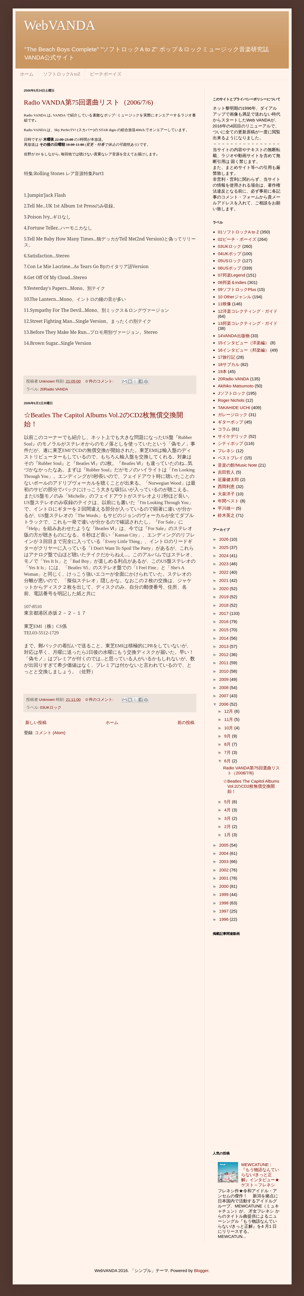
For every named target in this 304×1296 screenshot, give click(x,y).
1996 (224, 919)
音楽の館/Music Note (237, 465)
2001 (224, 878)
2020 (224, 588)
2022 (224, 572)
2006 (224, 704)
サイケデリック (232, 436)
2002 (224, 869)
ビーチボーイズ (105, 74)
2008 (224, 687)
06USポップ (229, 268)
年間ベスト (228, 500)
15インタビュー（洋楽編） (243, 342)
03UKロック (50, 707)
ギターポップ (230, 422)
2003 (224, 861)
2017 (224, 613)
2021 (224, 580)
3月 (228, 818)
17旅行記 (226, 357)
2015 (224, 629)
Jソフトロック (231, 393)
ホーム (27, 74)
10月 (229, 727)
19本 (222, 371)
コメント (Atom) (50, 732)
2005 (224, 845)
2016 (224, 621)
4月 (228, 809)
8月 (228, 744)
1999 (224, 894)
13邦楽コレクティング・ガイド (248, 323)
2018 (224, 605)
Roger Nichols (231, 400)
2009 (224, 679)
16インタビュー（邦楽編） (243, 350)
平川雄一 (226, 508)
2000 (224, 886)
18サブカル (228, 364)
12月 (229, 711)
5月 (228, 801)
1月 (228, 834)
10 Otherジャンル (234, 296)
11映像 (224, 303)
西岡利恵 (226, 486)
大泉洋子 (226, 493)
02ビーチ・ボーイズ (237, 239)
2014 (224, 638)
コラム (224, 429)
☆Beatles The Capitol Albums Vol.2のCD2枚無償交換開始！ (251, 786)
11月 (229, 719)
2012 (224, 654)
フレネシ (226, 450)
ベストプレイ (230, 457)
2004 (224, 853)
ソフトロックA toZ (62, 74)
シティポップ (230, 443)
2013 (224, 646)
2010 (224, 671)
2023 (224, 563)
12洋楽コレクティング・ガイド (248, 311)
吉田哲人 (226, 472)
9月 (228, 736)
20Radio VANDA (54, 389)
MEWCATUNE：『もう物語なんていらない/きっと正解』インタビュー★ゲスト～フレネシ (260, 1174)
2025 (224, 547)
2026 (224, 539)
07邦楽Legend (231, 275)
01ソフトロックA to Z (238, 231)
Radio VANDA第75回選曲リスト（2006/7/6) (88, 102)
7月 (228, 752)
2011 (224, 662)
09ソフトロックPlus (237, 289)
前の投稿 (185, 722)
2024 (224, 555)
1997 (224, 911)
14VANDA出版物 (233, 335)
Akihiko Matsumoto (236, 385)
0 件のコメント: (100, 381)
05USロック (229, 260)
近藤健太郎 (228, 479)
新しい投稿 (35, 722)
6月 (228, 760)
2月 (228, 826)
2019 (224, 596)
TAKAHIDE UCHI (234, 407)
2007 (224, 695)
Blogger (201, 1270)
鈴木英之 (226, 515)
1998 (224, 902)
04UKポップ (229, 253)
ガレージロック (232, 414)
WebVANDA (60, 25)
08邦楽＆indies (232, 282)
